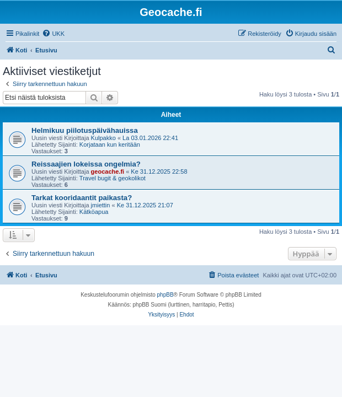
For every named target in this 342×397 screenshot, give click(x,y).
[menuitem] (53, 33)
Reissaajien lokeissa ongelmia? (86, 164)
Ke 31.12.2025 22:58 (159, 171)
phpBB (165, 295)
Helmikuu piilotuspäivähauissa (84, 130)
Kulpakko (103, 138)
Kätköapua (94, 211)
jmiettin (100, 205)
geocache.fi (108, 171)
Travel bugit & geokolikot (112, 178)
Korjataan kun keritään (109, 144)
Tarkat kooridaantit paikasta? (81, 198)
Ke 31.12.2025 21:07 (145, 205)
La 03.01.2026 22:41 (150, 138)
